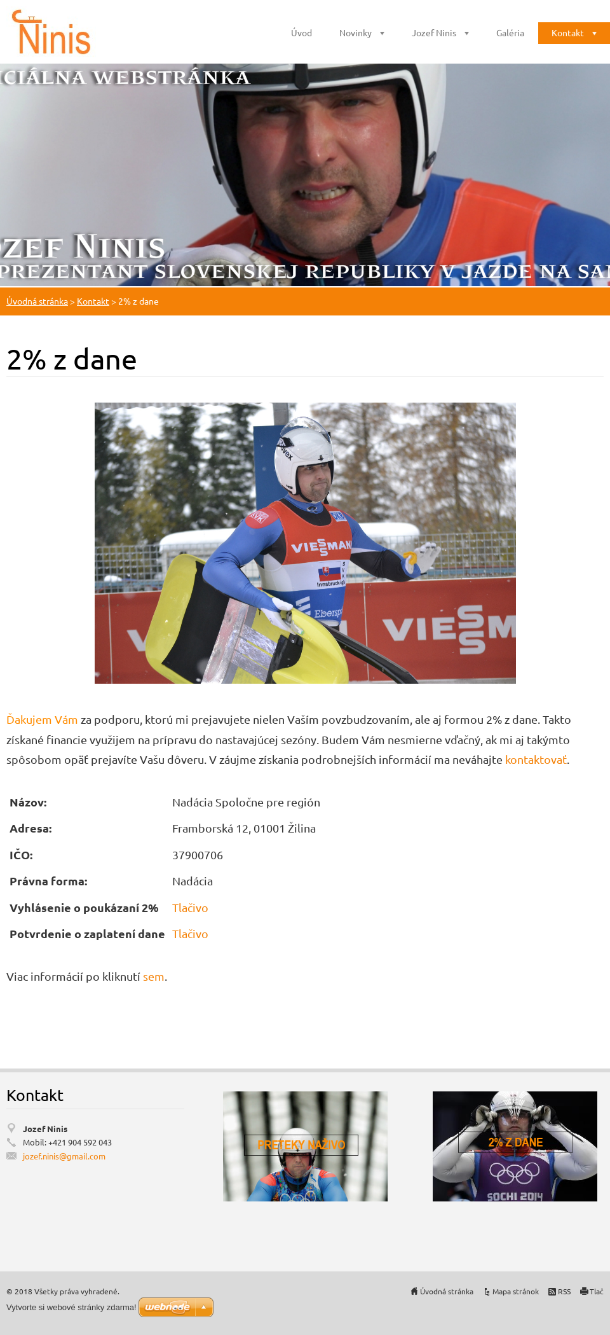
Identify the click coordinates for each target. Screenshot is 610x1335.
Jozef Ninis (434, 32)
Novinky (355, 32)
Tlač (597, 1291)
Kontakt (568, 32)
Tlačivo (190, 907)
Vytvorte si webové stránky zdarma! (71, 1307)
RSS (564, 1291)
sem (154, 976)
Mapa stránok (515, 1291)
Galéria (510, 32)
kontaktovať (536, 759)
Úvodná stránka (37, 301)
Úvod (301, 32)
